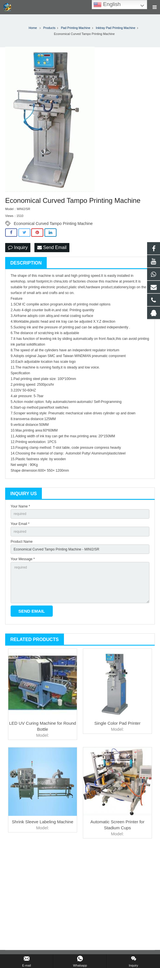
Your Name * (20, 506)
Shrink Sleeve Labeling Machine (42, 821)
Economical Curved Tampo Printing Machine (53, 223)
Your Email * (20, 524)
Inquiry (18, 247)
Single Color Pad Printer (117, 723)
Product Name (22, 542)
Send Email (52, 247)
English (106, 4)
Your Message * (23, 559)
